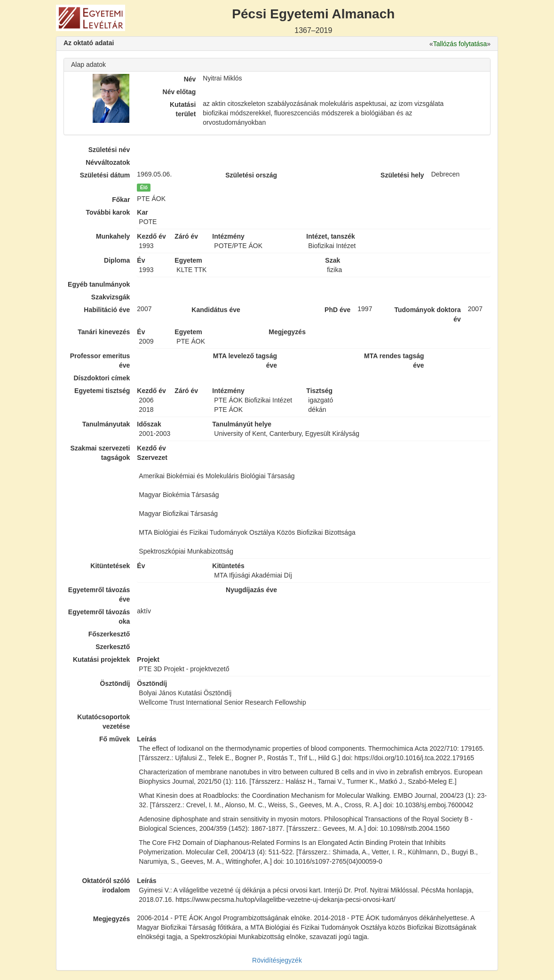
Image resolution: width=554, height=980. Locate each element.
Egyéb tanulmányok (99, 284)
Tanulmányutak (106, 424)
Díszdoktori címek (102, 378)
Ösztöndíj (115, 683)
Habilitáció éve (107, 309)
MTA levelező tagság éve (245, 360)
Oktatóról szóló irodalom (106, 885)
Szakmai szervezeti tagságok (100, 452)
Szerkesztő (112, 647)
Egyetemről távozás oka (99, 616)
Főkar (121, 199)
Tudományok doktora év (427, 314)
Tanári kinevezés (104, 332)
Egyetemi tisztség (102, 390)
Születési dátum (105, 175)
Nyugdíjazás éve (251, 590)
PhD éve (337, 309)
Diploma (117, 260)
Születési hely (402, 175)
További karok (108, 212)
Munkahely (113, 236)
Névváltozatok (108, 162)
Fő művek (114, 739)
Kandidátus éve (215, 309)
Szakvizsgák (110, 297)
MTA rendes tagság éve (394, 360)
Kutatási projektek (101, 659)
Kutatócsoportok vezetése (103, 721)
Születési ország (251, 175)
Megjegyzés (111, 919)
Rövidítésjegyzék (277, 960)
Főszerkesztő (109, 634)
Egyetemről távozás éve (99, 594)
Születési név (109, 149)
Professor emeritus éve (100, 360)
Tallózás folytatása (460, 44)
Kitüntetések (110, 566)
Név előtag (179, 92)
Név (190, 79)
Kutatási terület (183, 109)
